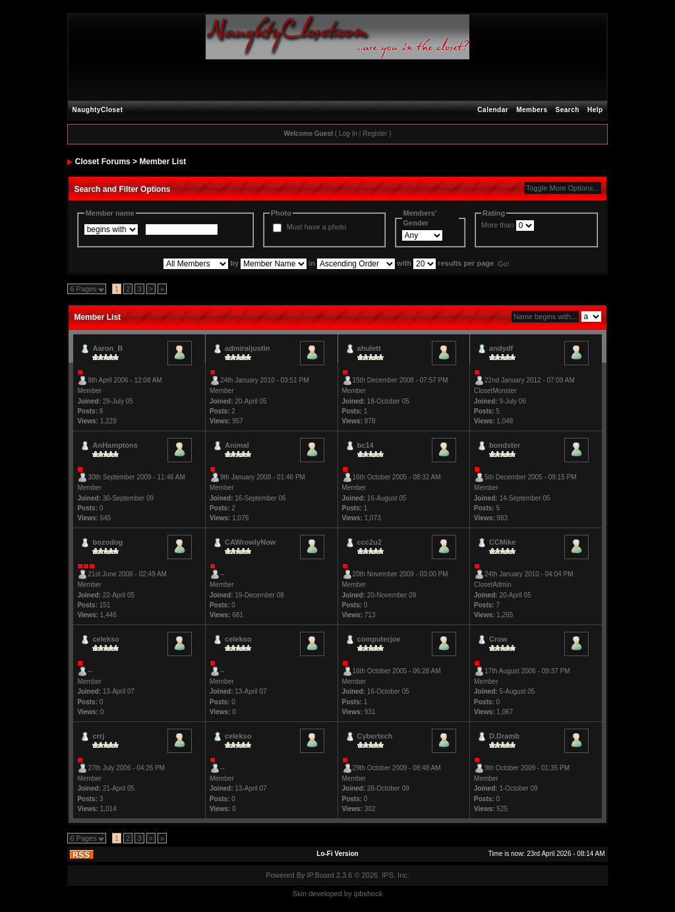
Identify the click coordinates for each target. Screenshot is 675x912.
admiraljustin (247, 348)
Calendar (492, 109)
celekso (105, 639)
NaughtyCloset (97, 109)
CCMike (502, 542)
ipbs (360, 893)
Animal (237, 445)
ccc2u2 (369, 542)
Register (375, 133)
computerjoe (379, 639)
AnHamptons (114, 445)
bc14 (365, 445)
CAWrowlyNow (250, 542)
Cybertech (375, 736)
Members (531, 109)
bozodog (107, 542)
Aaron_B (107, 348)
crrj (98, 736)
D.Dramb (504, 736)
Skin (300, 893)
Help (595, 109)
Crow (498, 639)
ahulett (369, 348)
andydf (501, 348)
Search (567, 109)
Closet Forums (103, 161)
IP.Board (320, 875)
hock (374, 893)
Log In (348, 133)
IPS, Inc (394, 875)
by (348, 893)
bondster (504, 445)
